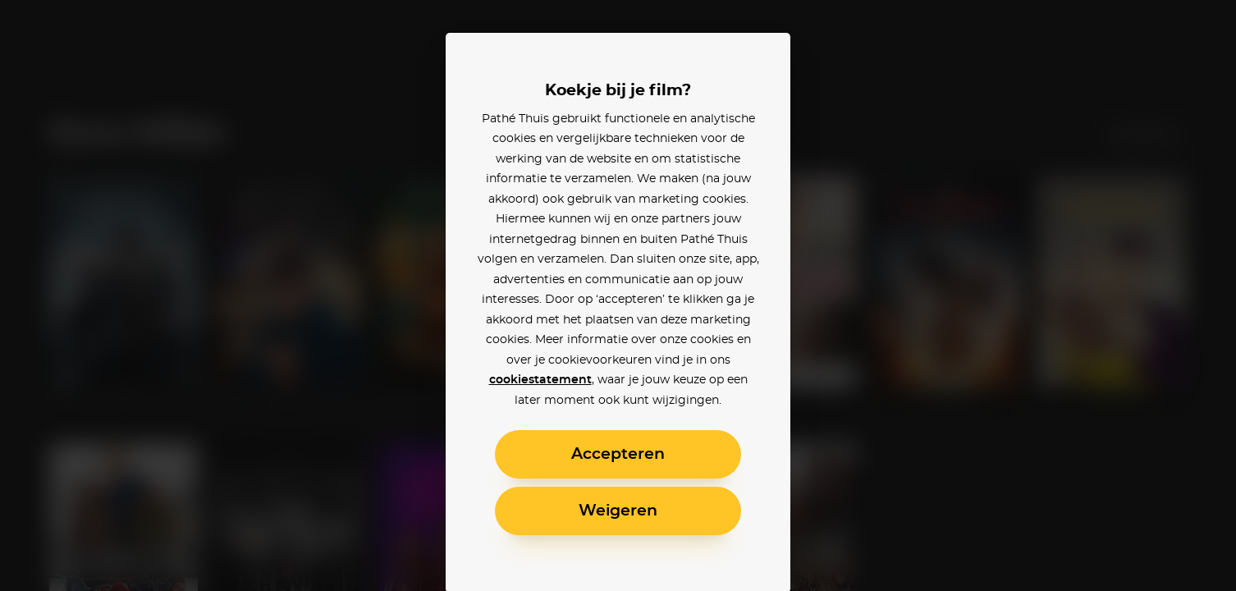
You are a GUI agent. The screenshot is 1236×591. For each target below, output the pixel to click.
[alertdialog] (618, 295)
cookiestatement (540, 380)
